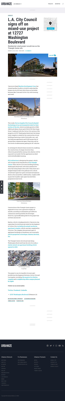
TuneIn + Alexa (38, 370)
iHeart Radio (37, 368)
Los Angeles (17, 4)
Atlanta (3, 364)
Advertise (57, 3)
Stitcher (36, 366)
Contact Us (54, 362)
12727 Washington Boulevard (19, 294)
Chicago (3, 368)
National (3, 360)
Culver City (10, 15)
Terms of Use (54, 364)
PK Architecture (20, 300)
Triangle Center (11, 300)
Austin (3, 366)
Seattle (3, 362)
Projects (50, 3)
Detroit (3, 374)
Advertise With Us (22, 364)
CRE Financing (21, 360)
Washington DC (5, 372)
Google (36, 364)
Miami (2, 379)
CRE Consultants (22, 362)
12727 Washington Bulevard (29, 298)
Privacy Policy (54, 366)
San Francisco (5, 385)
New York (3, 381)
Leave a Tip (53, 360)
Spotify (36, 362)
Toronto (3, 383)
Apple (35, 360)
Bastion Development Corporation (15, 298)
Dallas (3, 370)
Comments (28, 50)
